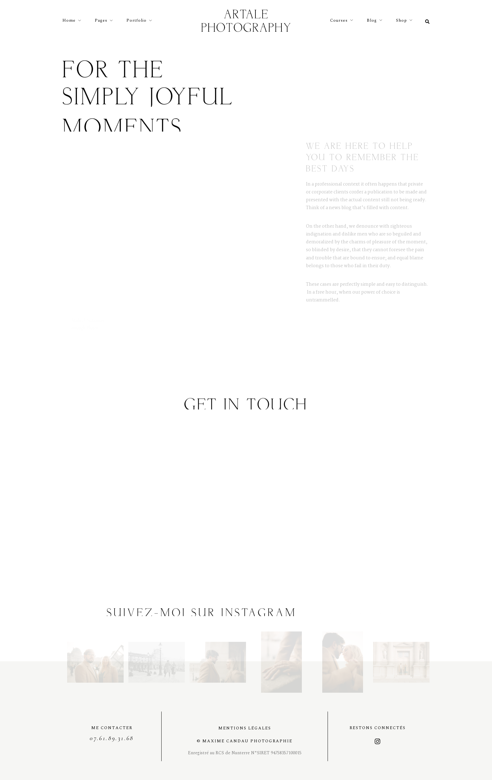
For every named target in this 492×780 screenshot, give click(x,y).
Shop (401, 20)
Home (69, 20)
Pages (101, 20)
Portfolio (136, 20)
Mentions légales (244, 728)
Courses (339, 20)
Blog (372, 20)
